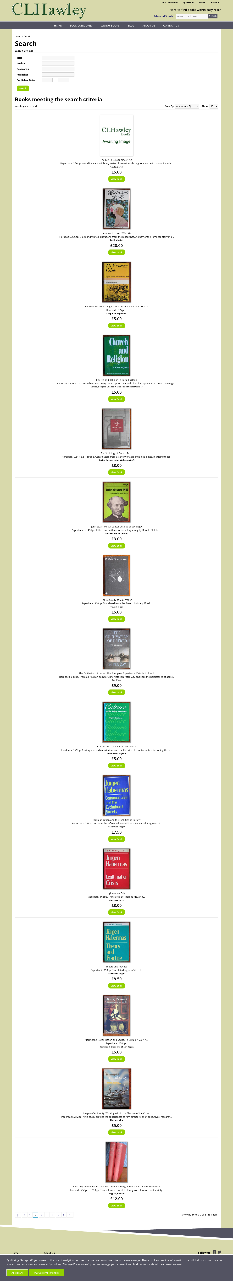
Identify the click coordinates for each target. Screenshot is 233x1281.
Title (19, 57)
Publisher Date (26, 80)
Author (21, 63)
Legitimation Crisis (116, 893)
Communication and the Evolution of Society (116, 819)
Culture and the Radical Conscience (116, 746)
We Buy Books (110, 25)
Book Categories (81, 25)
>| (70, 1214)
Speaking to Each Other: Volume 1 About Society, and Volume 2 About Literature (116, 1186)
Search (27, 36)
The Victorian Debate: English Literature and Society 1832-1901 (117, 306)
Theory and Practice (116, 966)
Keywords (23, 69)
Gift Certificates (170, 2)
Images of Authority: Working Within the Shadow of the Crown (116, 1113)
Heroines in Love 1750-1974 (116, 233)
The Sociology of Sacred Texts (117, 453)
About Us (149, 25)
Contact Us (171, 25)
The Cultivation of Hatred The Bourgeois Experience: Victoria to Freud (116, 673)
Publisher (22, 74)
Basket (202, 2)
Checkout (214, 2)
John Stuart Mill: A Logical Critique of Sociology (116, 526)
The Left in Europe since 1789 (116, 159)
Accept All (17, 1273)
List (27, 106)
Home (58, 25)
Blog (131, 25)
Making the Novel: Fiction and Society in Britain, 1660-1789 (116, 1039)
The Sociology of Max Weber (116, 599)
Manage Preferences (46, 1273)
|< (18, 1214)
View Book (116, 178)
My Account (188, 2)
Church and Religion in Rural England (116, 379)
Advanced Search (163, 16)
